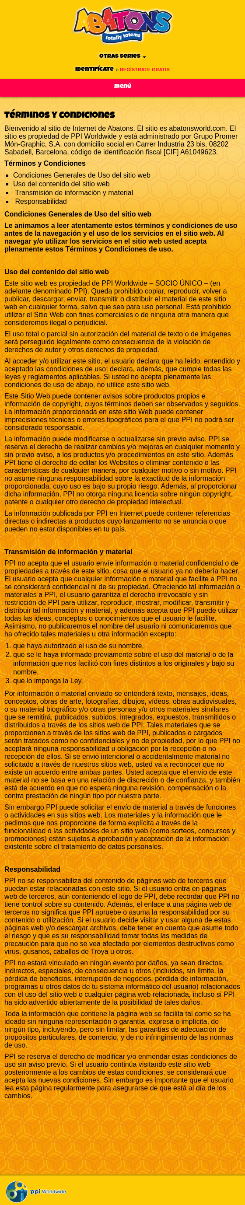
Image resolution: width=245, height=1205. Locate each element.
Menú (122, 86)
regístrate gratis (145, 69)
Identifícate (94, 69)
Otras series (122, 56)
